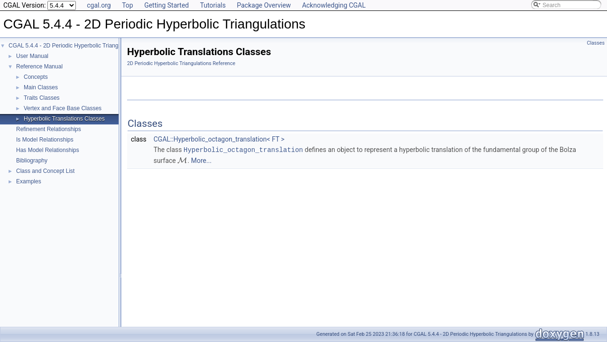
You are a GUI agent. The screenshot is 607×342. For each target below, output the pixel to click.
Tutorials (213, 5)
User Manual (32, 56)
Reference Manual (39, 66)
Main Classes (41, 87)
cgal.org (98, 5)
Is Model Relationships (45, 139)
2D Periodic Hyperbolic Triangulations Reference (181, 63)
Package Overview (264, 5)
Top (127, 5)
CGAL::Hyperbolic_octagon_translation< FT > (219, 139)
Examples (28, 181)
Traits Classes (42, 98)
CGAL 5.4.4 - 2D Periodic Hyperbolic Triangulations (73, 45)
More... (201, 160)
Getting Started (166, 5)
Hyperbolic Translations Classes (64, 118)
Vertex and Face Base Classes (62, 108)
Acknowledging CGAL (334, 5)
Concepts (36, 77)
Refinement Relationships (48, 129)
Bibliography (31, 160)
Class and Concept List (45, 171)
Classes (596, 43)
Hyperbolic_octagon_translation (243, 149)
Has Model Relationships (47, 150)
